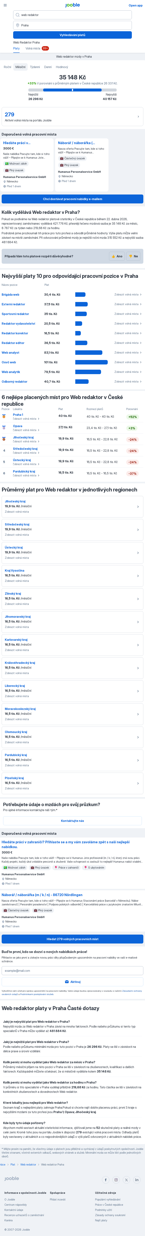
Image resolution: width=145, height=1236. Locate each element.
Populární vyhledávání (107, 1199)
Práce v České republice (109, 1204)
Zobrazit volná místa (128, 294)
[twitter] (126, 1180)
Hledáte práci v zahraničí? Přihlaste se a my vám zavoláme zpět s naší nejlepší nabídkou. (22, 143)
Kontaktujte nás (72, 821)
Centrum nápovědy (15, 1204)
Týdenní (35, 67)
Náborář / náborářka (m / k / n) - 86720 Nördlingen (77, 143)
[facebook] (105, 1180)
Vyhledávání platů (72, 35)
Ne (133, 256)
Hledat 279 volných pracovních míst (72, 939)
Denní (48, 67)
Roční (7, 67)
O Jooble (9, 1199)
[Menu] (5, 5)
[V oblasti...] (72, 25)
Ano (116, 256)
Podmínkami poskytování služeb (36, 994)
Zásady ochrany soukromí (110, 1215)
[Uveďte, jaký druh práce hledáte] (72, 14)
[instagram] (116, 1180)
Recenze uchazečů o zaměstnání (24, 1215)
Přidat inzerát (58, 1199)
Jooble (26, 1229)
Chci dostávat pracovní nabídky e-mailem (72, 199)
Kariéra (8, 1220)
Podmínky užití (103, 1209)
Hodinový (62, 67)
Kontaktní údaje (13, 1209)
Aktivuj (72, 982)
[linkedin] (137, 1180)
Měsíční (20, 67)
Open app (136, 5)
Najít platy (101, 1220)
